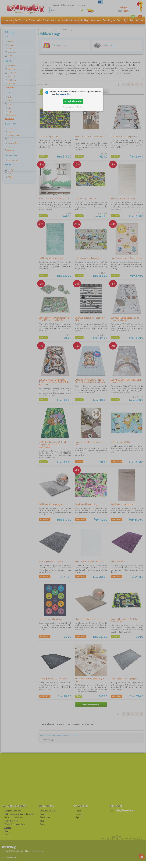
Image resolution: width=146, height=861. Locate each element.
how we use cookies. (63, 94)
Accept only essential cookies (73, 107)
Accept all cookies (73, 101)
